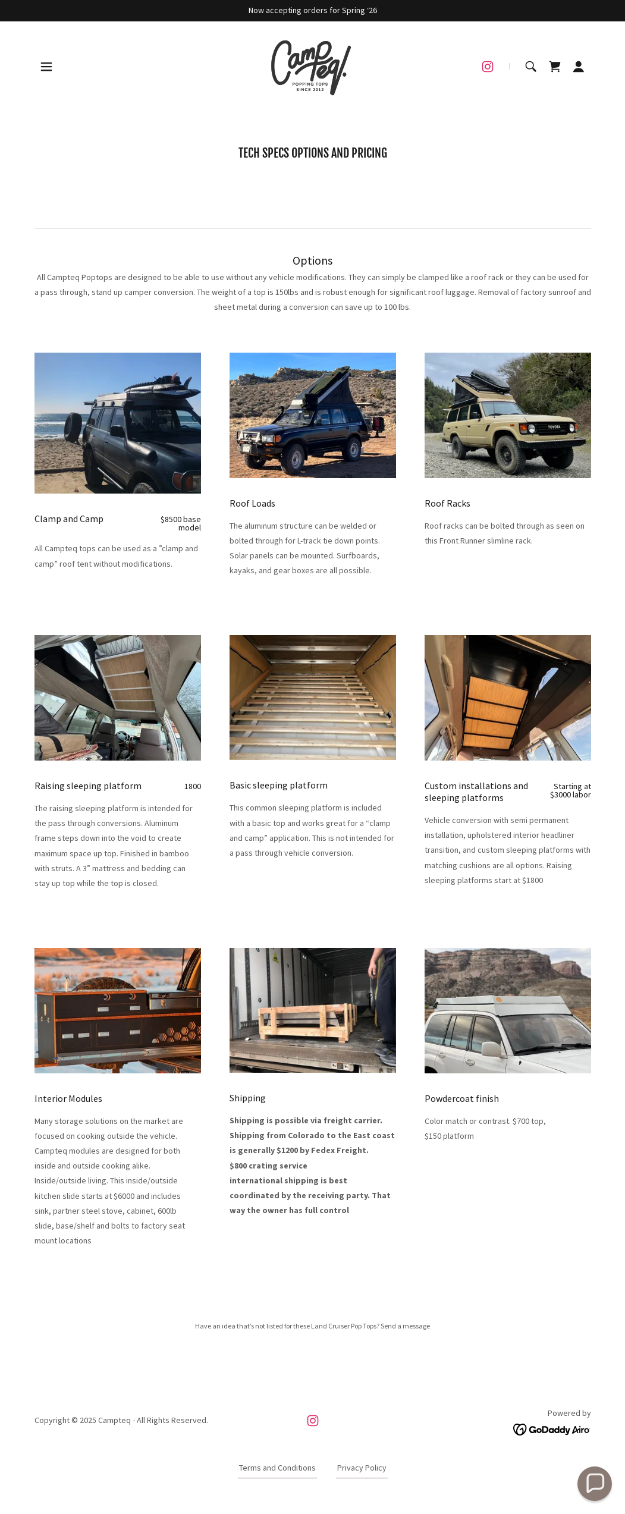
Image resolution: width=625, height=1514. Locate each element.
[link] (312, 65)
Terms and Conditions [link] (277, 1467)
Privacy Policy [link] (362, 1467)
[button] (46, 66)
